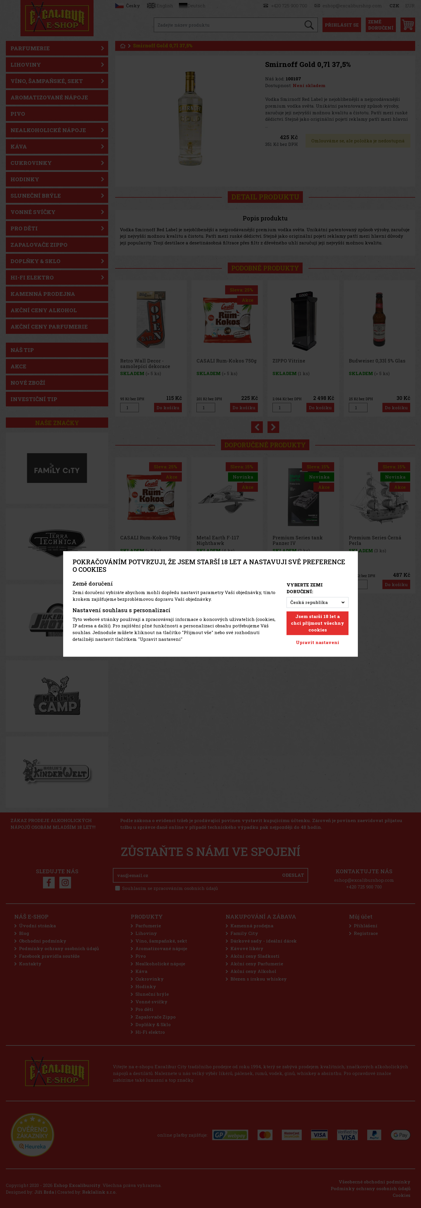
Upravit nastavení (317, 642)
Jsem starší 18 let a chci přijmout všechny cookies (317, 623)
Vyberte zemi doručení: (305, 588)
